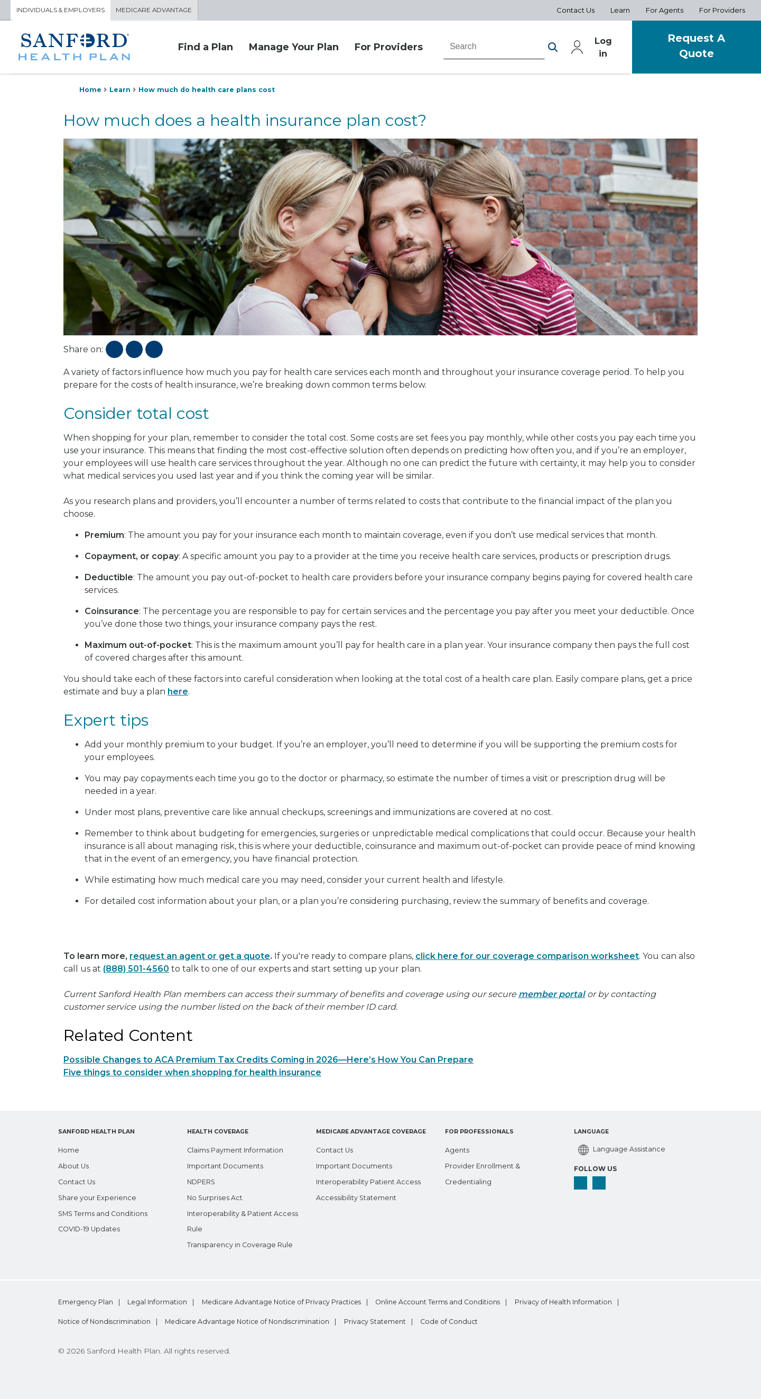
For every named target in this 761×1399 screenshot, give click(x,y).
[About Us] (75, 1164)
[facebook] (581, 1183)
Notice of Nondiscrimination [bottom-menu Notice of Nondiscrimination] (233, 1321)
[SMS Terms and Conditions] (107, 1211)
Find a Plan (193, 49)
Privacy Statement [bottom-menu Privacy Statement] (539, 1321)
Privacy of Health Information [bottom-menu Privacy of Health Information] (107, 1321)
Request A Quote (690, 49)
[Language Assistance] (623, 1149)
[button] (536, 49)
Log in (588, 49)
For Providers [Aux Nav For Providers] (722, 11)
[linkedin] (601, 1183)
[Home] (70, 1148)
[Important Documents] (229, 1164)
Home (91, 92)
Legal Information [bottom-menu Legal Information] (173, 1300)
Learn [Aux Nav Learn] (620, 11)
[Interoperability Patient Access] (372, 1179)
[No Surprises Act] (217, 1195)
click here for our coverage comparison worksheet (527, 960)
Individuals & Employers (65, 11)
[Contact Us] (78, 1179)
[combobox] (478, 49)
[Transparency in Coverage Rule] (244, 1243)
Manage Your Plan (279, 49)
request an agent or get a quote (199, 960)
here (178, 695)
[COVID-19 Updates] (93, 1227)
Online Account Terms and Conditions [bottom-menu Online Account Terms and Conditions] (489, 1300)
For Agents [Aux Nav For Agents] (664, 11)
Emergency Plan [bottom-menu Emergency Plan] (86, 1300)
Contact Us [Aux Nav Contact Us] (575, 11)
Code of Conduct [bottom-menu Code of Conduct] (628, 1321)
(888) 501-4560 (136, 972)
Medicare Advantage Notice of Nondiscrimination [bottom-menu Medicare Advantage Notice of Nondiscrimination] (394, 1321)
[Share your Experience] (99, 1195)
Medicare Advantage (167, 11)
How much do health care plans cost (216, 92)
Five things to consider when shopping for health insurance (192, 1076)
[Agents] (458, 1148)
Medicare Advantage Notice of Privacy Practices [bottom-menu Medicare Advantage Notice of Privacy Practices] (314, 1300)
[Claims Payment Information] (240, 1148)
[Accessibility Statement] (359, 1195)
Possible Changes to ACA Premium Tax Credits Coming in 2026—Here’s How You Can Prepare (268, 1063)
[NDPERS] (204, 1179)
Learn (122, 92)
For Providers (372, 49)
